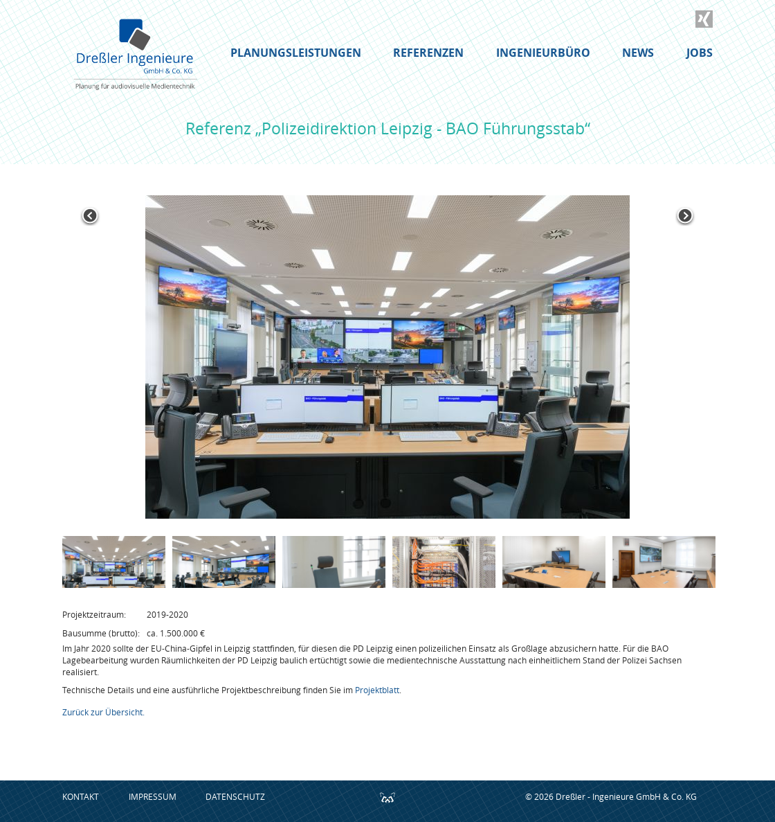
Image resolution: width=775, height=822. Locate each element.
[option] (387, 357)
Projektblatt (377, 689)
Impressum (152, 796)
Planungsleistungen (295, 52)
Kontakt (80, 796)
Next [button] (685, 216)
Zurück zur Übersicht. (103, 711)
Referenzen (428, 52)
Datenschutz (235, 796)
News (638, 52)
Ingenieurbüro (543, 52)
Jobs (699, 52)
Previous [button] (90, 216)
